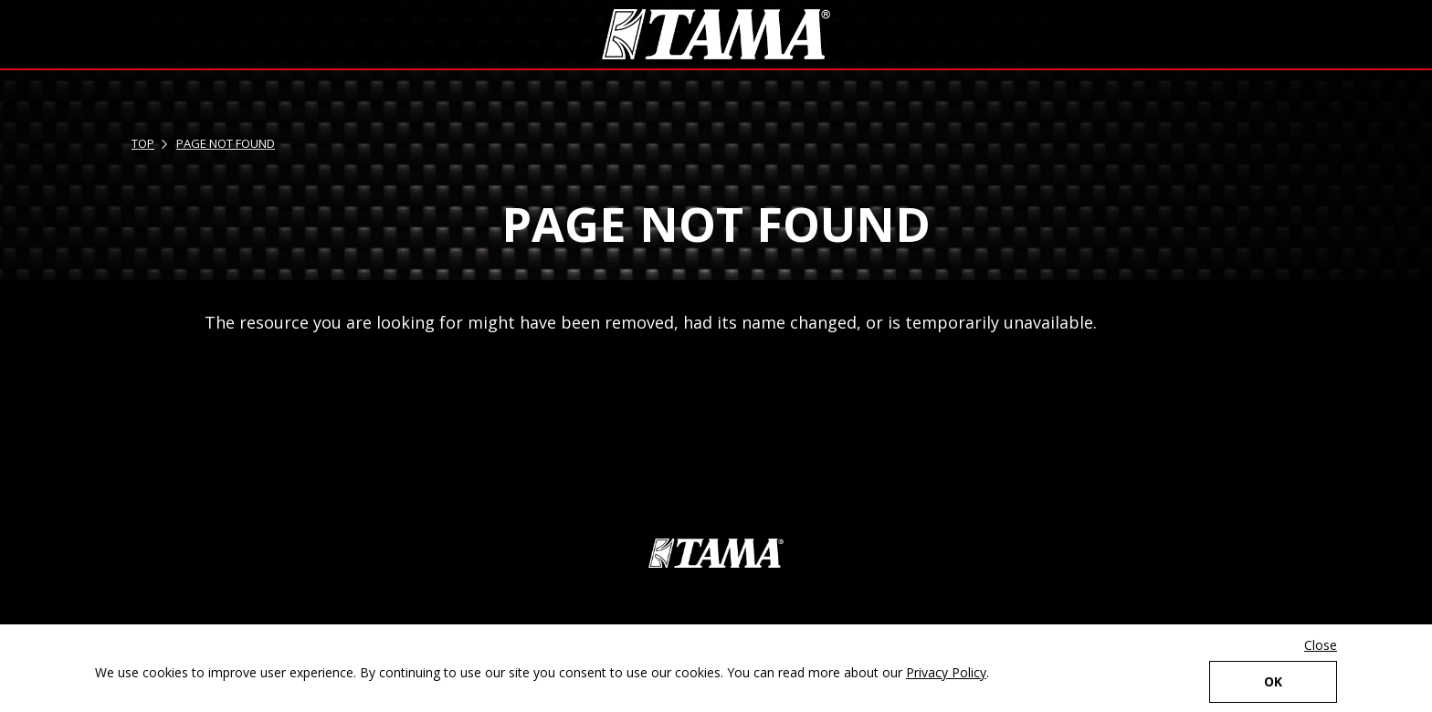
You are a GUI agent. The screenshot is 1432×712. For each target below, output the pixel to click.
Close (1320, 645)
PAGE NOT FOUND (225, 143)
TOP (143, 143)
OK (1273, 681)
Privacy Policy (946, 672)
